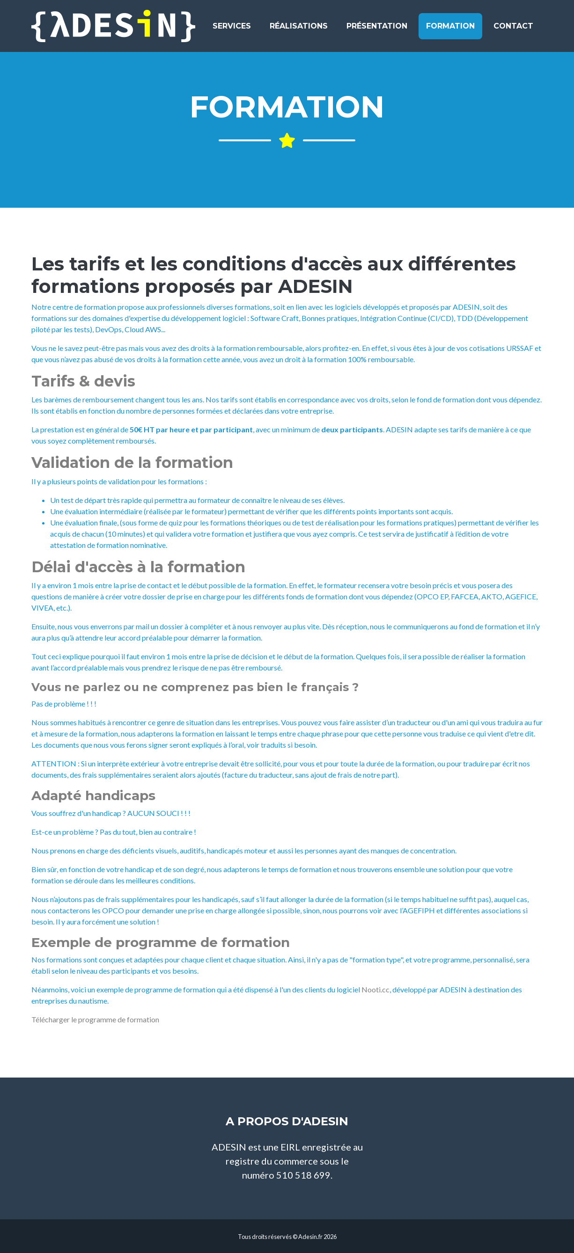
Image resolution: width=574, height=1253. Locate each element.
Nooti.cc (375, 989)
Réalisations (299, 29)
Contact (513, 29)
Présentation (376, 29)
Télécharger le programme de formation (95, 1019)
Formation (450, 29)
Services (232, 29)
